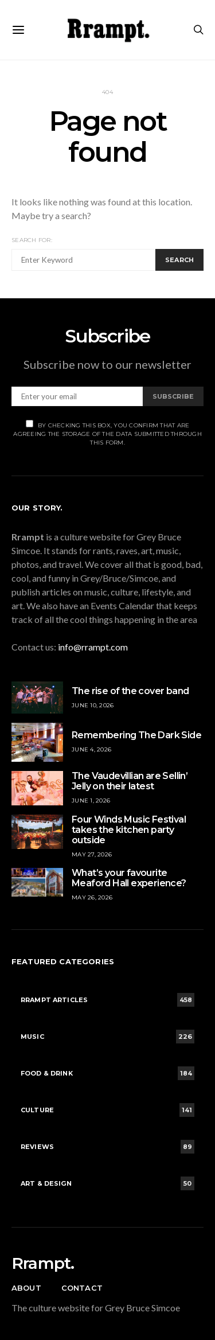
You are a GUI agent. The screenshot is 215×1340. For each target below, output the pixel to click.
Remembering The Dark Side (136, 735)
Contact (82, 1287)
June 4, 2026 (91, 749)
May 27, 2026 (92, 854)
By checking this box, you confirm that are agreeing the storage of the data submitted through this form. (107, 433)
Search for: (31, 240)
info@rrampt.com (93, 646)
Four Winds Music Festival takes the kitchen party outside (129, 830)
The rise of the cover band (130, 690)
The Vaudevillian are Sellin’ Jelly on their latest (129, 781)
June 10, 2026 (93, 705)
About (26, 1287)
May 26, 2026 (92, 897)
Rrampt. (42, 1263)
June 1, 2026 (91, 800)
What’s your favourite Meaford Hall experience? (129, 878)
